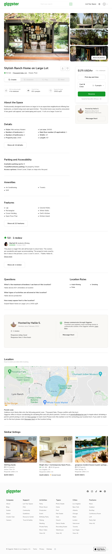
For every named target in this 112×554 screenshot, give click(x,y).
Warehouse (60, 530)
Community (26, 510)
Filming (41, 520)
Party (41, 504)
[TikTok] (96, 491)
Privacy (41, 549)
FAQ (24, 507)
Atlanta (75, 510)
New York (76, 507)
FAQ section (31, 417)
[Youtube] (100, 491)
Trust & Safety (27, 520)
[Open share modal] (30, 439)
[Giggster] (11, 4)
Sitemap (49, 549)
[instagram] (92, 491)
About (8, 504)
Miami (74, 517)
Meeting (42, 523)
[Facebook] (88, 491)
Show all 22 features (15, 223)
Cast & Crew (82, 85)
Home (58, 507)
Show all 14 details (15, 145)
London (75, 520)
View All (42, 533)
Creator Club (10, 517)
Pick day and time (92, 77)
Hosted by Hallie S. (92, 109)
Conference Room (95, 514)
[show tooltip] (100, 99)
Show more (8, 257)
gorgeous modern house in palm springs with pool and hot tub (90, 465)
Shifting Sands (10, 465)
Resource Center (28, 517)
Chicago (75, 514)
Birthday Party (44, 517)
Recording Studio (61, 527)
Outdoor (92, 507)
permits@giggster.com (78, 414)
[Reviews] (105, 491)
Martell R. (13, 243)
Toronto (75, 527)
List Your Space (90, 4)
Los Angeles (77, 504)
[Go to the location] (20, 449)
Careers (8, 520)
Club (57, 517)
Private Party (43, 527)
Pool (57, 510)
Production (42, 510)
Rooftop (91, 510)
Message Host (91, 118)
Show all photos (99, 58)
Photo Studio (60, 504)
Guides (8, 510)
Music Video (43, 530)
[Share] (63, 68)
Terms (35, 549)
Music (91, 504)
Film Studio (59, 514)
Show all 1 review (14, 265)
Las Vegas (76, 530)
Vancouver (76, 523)
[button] (36, 37)
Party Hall (92, 520)
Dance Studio (60, 523)
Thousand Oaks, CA (20, 73)
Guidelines (26, 514)
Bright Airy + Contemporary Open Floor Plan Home (54, 465)
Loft (90, 517)
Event (41, 514)
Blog (7, 507)
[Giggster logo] (13, 491)
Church (58, 520)
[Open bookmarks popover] (67, 68)
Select (8, 514)
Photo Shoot (43, 507)
